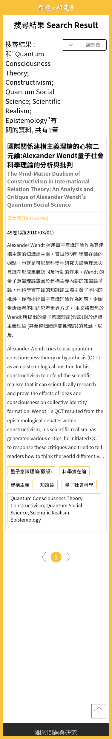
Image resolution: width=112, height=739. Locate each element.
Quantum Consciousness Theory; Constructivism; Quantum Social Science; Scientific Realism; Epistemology (47, 510)
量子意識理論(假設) (31, 473)
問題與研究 (56, 7)
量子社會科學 (79, 486)
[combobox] (84, 45)
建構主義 (20, 486)
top (98, 711)
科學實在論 (74, 473)
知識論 (47, 486)
